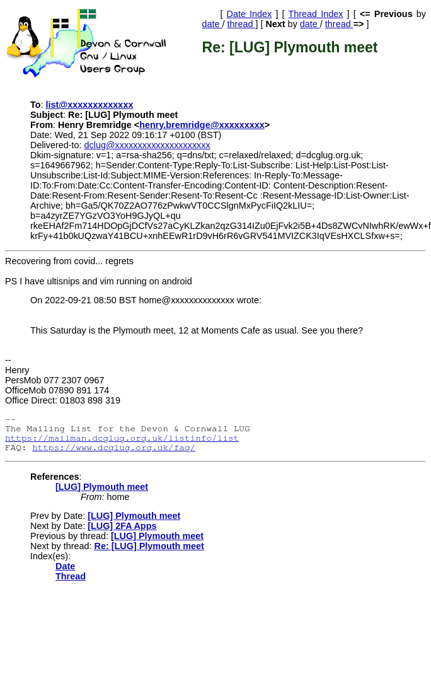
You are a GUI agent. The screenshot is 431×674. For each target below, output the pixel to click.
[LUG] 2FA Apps (122, 526)
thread (241, 24)
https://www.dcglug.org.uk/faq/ (113, 447)
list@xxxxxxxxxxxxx (90, 105)
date (212, 24)
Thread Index (315, 14)
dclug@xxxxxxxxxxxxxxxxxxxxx (147, 145)
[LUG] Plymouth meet (101, 487)
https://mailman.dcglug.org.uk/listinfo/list (122, 438)
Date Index (249, 14)
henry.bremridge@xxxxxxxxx (202, 125)
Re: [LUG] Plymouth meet (149, 546)
